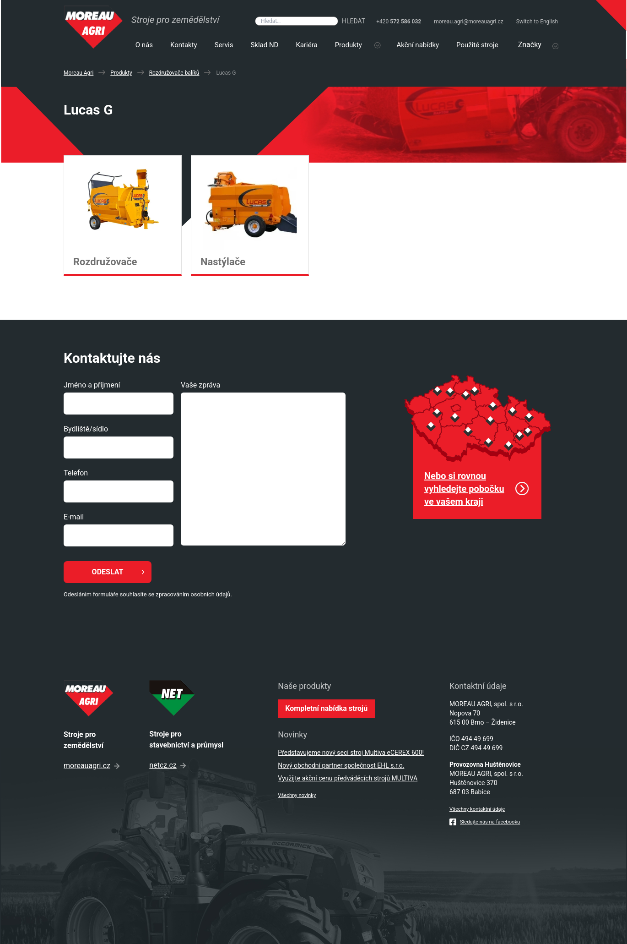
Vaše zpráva (200, 385)
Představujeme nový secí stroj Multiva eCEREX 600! (351, 752)
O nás (144, 45)
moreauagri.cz (91, 765)
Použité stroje (477, 45)
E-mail (74, 517)
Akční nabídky (418, 45)
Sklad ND (264, 45)
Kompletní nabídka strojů (326, 708)
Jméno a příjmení (92, 385)
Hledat (353, 21)
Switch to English (537, 21)
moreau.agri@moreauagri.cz (468, 21)
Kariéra (306, 45)
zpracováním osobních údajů (193, 594)
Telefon (76, 473)
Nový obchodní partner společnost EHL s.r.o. (341, 765)
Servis (224, 45)
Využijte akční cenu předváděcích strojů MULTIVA (347, 778)
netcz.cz (167, 765)
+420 (398, 21)
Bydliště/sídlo (86, 429)
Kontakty (183, 45)
